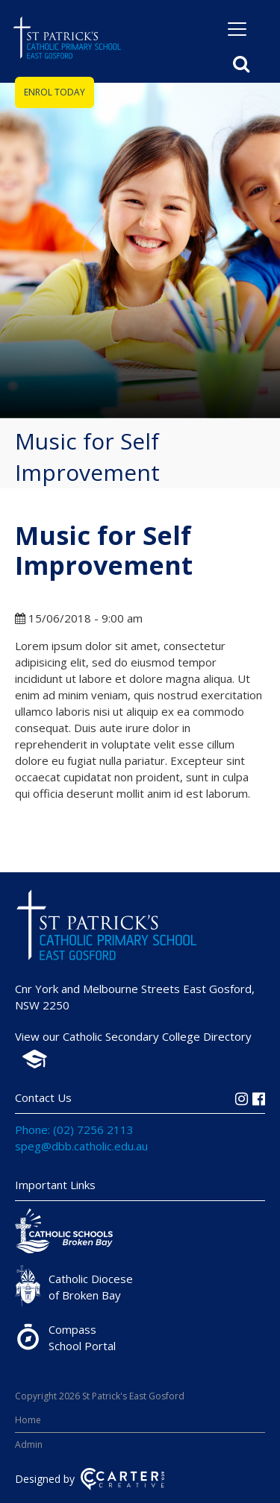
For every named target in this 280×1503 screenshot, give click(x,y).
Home (28, 1420)
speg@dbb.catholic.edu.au (81, 1145)
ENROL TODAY (54, 92)
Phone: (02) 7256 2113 (74, 1129)
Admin (29, 1444)
